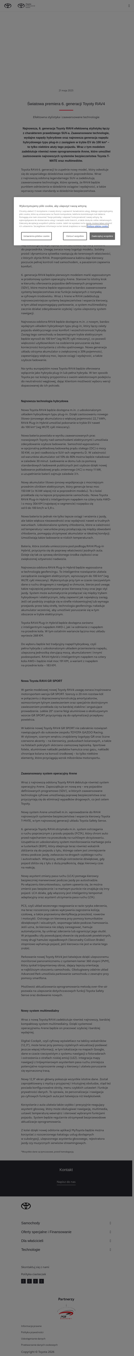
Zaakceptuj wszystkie (102, 236)
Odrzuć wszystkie (75, 236)
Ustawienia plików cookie (36, 236)
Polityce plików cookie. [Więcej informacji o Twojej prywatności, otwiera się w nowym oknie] (97, 226)
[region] (67, 221)
